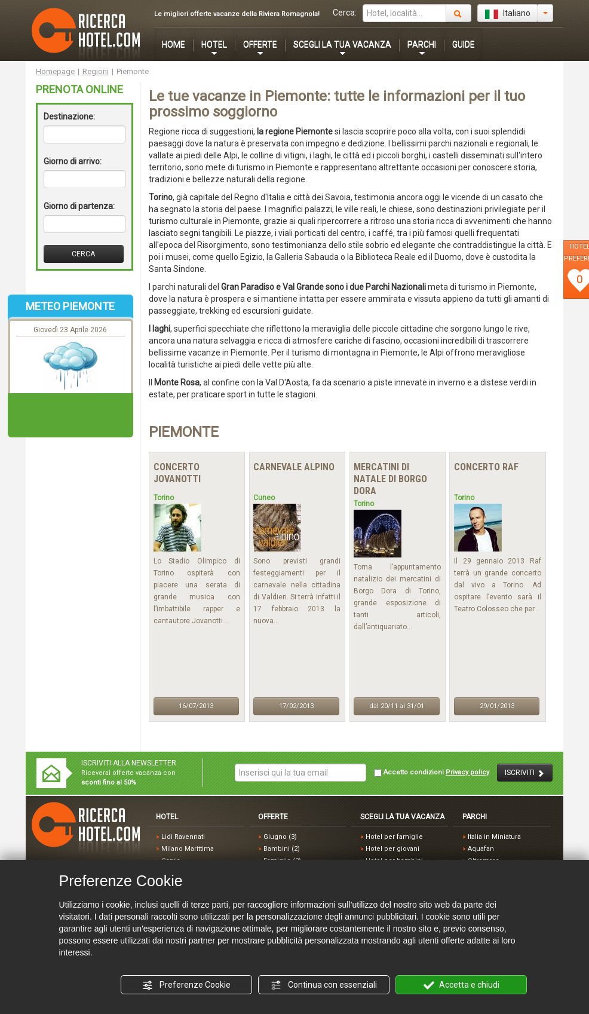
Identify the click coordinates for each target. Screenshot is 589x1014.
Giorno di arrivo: (73, 161)
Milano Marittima (187, 849)
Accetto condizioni (431, 772)
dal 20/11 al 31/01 (396, 706)
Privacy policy (467, 772)
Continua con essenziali (324, 985)
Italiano (507, 13)
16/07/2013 (196, 706)
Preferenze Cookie (186, 985)
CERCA (83, 254)
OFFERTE (260, 44)
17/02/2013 (296, 706)
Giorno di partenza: (79, 206)
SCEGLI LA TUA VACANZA (342, 44)
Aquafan (481, 849)
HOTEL (214, 44)
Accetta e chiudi (461, 985)
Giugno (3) (280, 837)
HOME (173, 44)
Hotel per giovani (392, 849)
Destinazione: (69, 116)
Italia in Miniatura (494, 837)
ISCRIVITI (525, 772)
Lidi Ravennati (183, 837)
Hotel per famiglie (394, 837)
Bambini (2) (281, 849)
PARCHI (421, 44)
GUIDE (463, 44)
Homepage (55, 71)
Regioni (95, 71)
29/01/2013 (497, 706)
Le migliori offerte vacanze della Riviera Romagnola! (237, 14)
